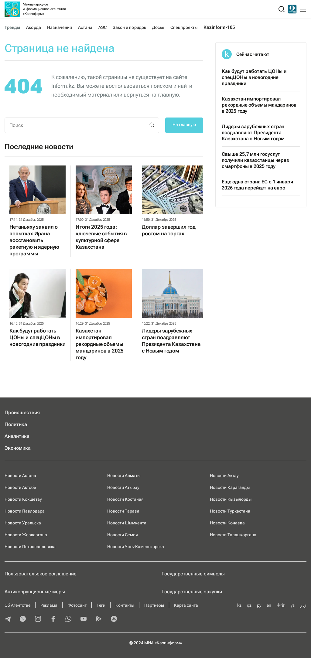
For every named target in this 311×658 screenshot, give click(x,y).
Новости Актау (224, 475)
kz (239, 605)
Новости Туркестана (230, 511)
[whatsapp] (68, 619)
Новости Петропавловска (30, 546)
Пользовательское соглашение (41, 574)
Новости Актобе (20, 487)
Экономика (18, 448)
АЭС (102, 27)
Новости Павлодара (25, 511)
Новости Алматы (123, 475)
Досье (158, 27)
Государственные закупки (192, 592)
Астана (85, 27)
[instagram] (38, 619)
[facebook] (53, 619)
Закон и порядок (129, 27)
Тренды (12, 27)
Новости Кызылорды (230, 499)
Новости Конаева (227, 522)
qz (249, 605)
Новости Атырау (123, 487)
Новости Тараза (123, 511)
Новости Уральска (23, 522)
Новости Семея (122, 534)
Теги (101, 605)
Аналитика (17, 436)
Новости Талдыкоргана (233, 534)
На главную (184, 124)
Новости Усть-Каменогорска (135, 546)
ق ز (303, 605)
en (269, 605)
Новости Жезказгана (26, 534)
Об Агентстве (17, 605)
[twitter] (23, 619)
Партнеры (154, 605)
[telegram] (8, 619)
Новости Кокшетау (23, 499)
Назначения (59, 27)
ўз (293, 605)
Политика (16, 424)
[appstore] (114, 619)
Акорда (33, 27)
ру (259, 605)
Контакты (124, 605)
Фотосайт (77, 605)
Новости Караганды (230, 487)
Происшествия (22, 412)
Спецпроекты (183, 27)
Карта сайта (186, 605)
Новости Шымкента (126, 522)
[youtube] (83, 619)
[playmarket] (99, 619)
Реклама (48, 605)
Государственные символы (193, 574)
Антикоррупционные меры (35, 592)
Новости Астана (20, 475)
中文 (281, 605)
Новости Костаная (125, 499)
